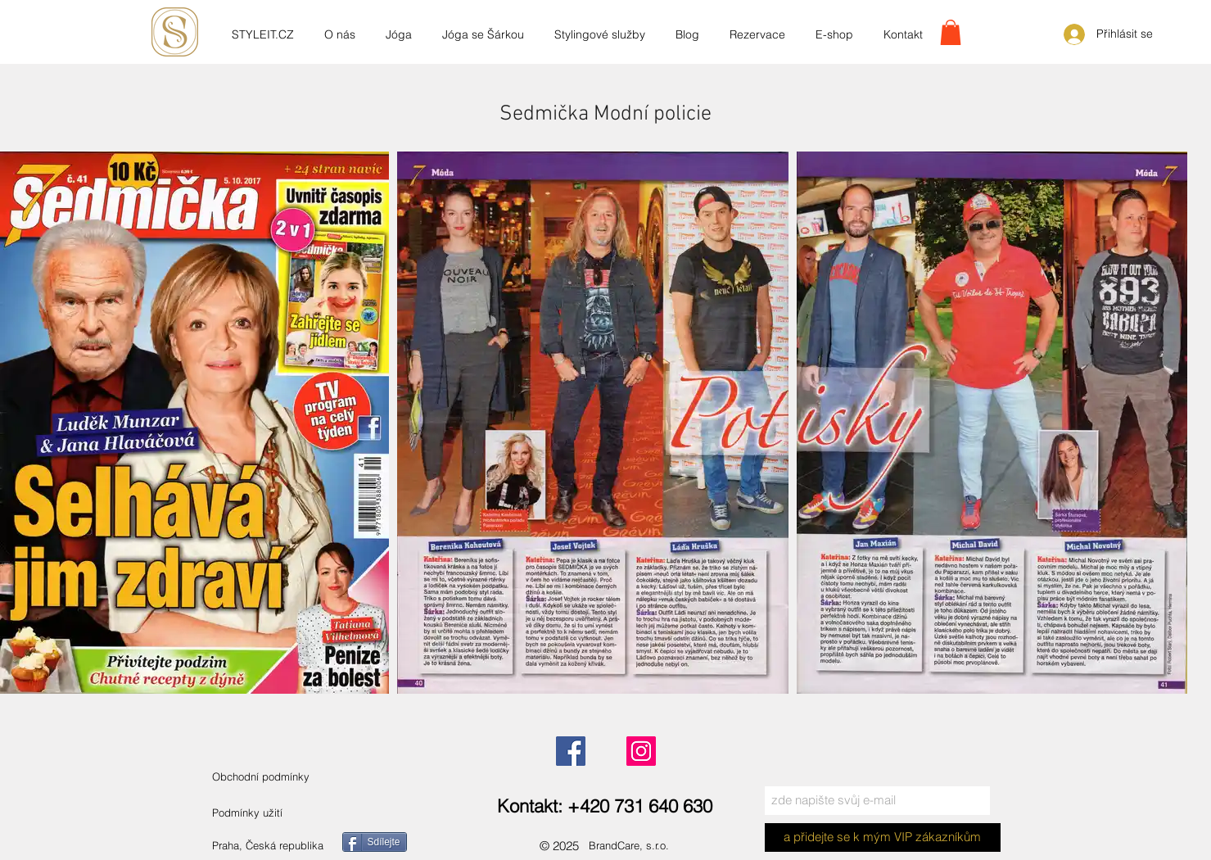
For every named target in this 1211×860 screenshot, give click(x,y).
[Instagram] (641, 751)
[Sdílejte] (374, 842)
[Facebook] (570, 751)
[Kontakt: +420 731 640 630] (605, 806)
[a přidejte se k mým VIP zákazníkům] (883, 837)
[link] (950, 32)
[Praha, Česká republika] (287, 845)
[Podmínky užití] (248, 812)
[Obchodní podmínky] (278, 776)
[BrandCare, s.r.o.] (643, 845)
